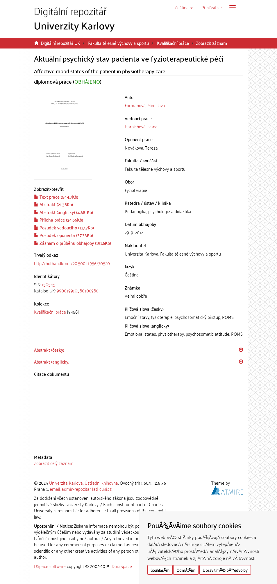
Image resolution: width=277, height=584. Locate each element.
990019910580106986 (77, 290)
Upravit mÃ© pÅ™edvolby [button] (225, 570)
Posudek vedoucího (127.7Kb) (64, 227)
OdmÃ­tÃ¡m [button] (185, 570)
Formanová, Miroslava (145, 105)
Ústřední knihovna (101, 483)
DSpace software (50, 566)
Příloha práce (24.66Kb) (58, 219)
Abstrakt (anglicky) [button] (51, 361)
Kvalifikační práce (173, 43)
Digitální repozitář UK (60, 43)
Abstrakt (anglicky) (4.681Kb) (63, 212)
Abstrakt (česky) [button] (49, 350)
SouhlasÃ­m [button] (160, 570)
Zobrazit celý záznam (54, 463)
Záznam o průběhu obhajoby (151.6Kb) (72, 243)
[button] (184, 7)
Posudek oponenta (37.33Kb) (63, 235)
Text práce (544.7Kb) (56, 197)
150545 (48, 284)
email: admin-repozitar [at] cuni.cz (81, 489)
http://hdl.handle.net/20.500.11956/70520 (72, 263)
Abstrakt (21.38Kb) (53, 204)
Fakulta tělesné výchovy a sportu (118, 43)
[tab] (75, 287)
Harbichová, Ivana (141, 126)
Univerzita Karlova (66, 483)
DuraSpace (122, 566)
